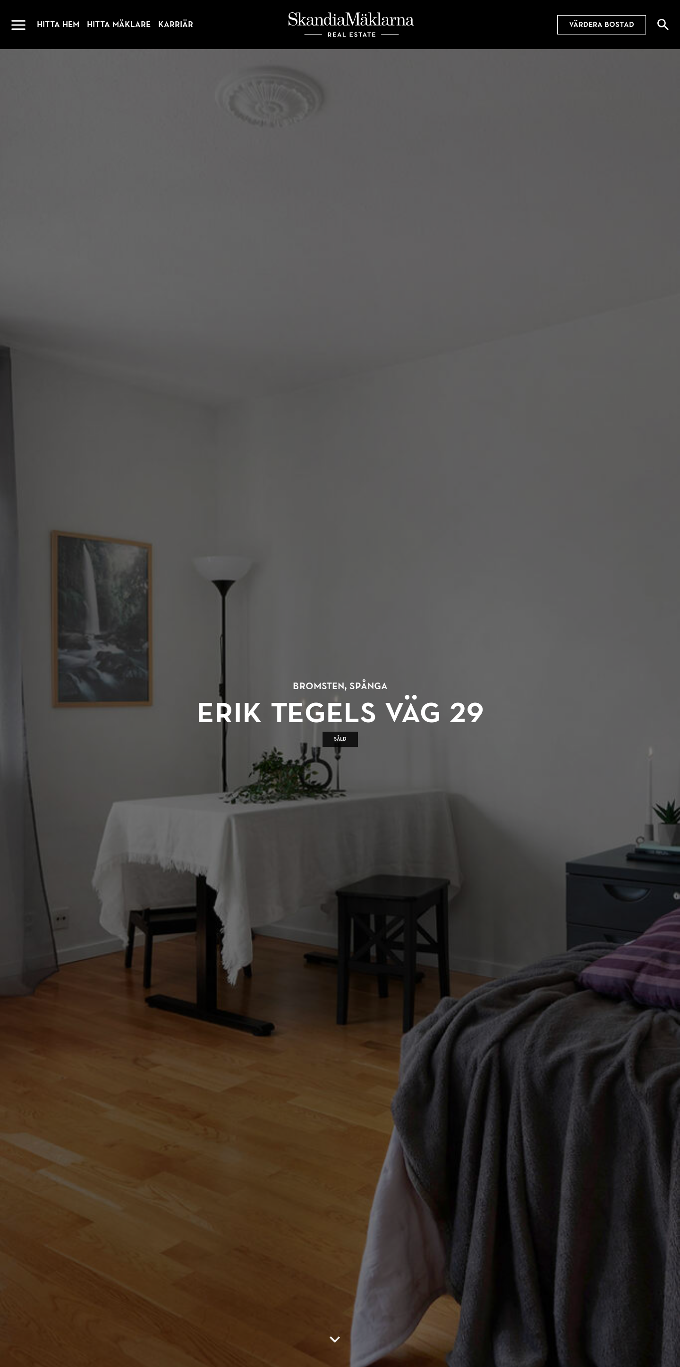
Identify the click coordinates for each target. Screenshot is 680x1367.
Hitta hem (58, 24)
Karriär (175, 24)
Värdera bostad (601, 24)
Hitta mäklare (119, 24)
